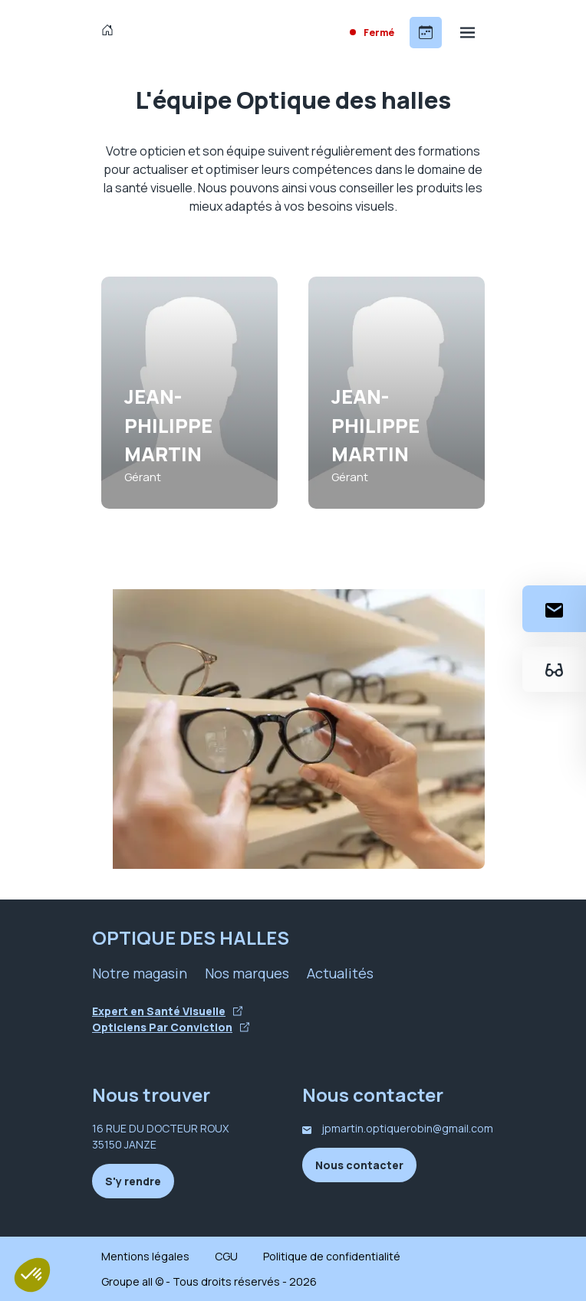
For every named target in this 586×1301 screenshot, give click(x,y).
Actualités (340, 973)
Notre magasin (139, 973)
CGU (226, 1256)
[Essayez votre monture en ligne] (554, 669)
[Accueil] (110, 32)
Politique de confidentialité (331, 1256)
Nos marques (247, 973)
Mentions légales (145, 1256)
